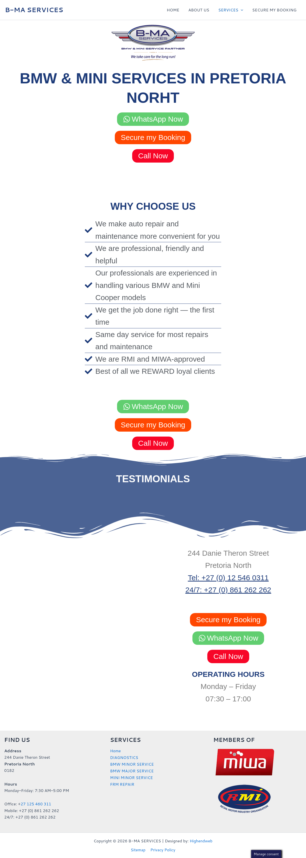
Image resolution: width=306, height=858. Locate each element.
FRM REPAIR (122, 783)
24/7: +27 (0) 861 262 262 (228, 590)
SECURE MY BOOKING (275, 10)
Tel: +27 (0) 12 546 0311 (228, 578)
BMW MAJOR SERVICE (132, 770)
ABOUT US (201, 10)
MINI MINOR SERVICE (132, 777)
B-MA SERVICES (34, 9)
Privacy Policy (162, 850)
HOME (177, 10)
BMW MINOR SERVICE (132, 763)
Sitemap (138, 850)
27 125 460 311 (36, 804)
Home (115, 751)
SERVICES (232, 10)
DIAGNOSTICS (124, 757)
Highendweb (201, 840)
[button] (242, 10)
